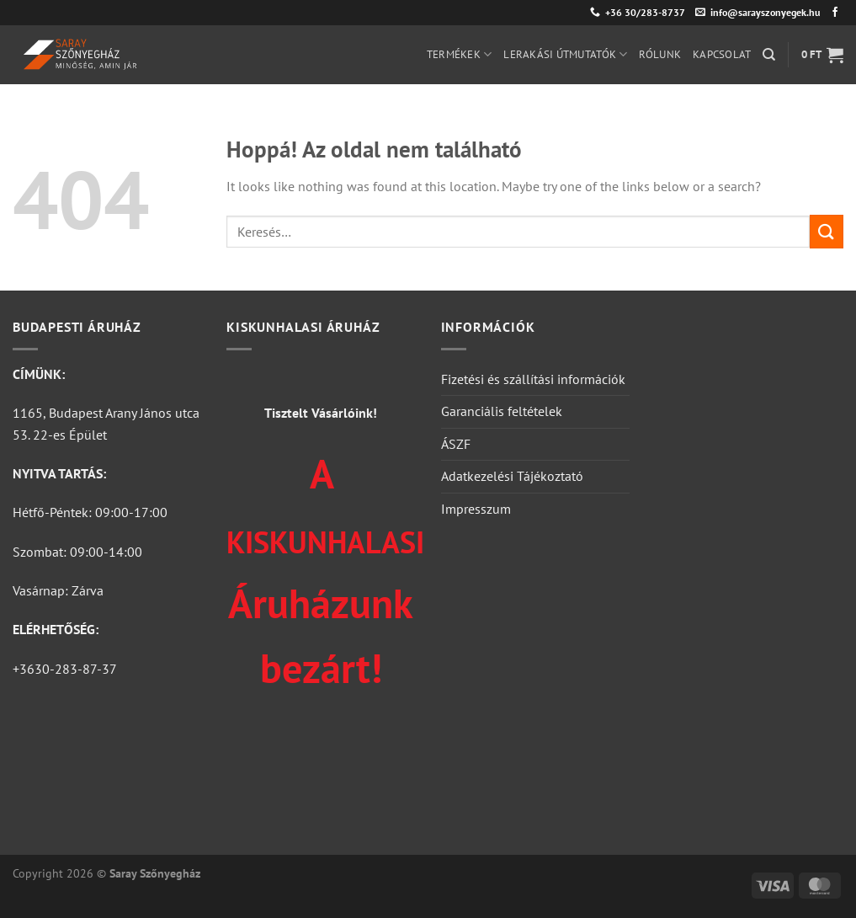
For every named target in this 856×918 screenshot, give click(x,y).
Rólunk (660, 54)
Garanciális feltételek (501, 411)
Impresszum (476, 508)
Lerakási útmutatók (565, 54)
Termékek (459, 54)
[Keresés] (769, 55)
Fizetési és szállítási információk (533, 379)
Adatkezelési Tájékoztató (512, 475)
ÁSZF (456, 443)
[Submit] (826, 231)
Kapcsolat (722, 54)
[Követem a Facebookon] (835, 13)
